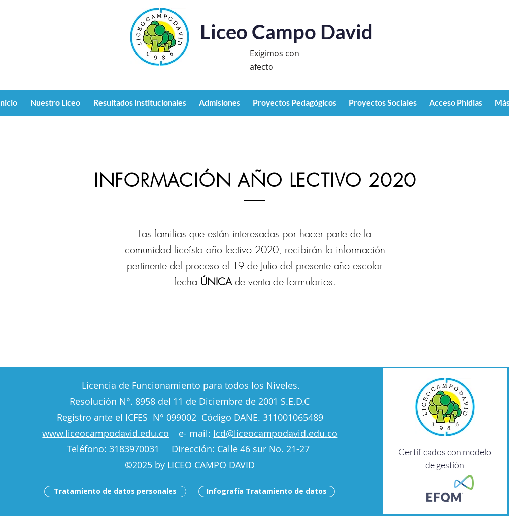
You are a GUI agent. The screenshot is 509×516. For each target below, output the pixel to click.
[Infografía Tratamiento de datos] (266, 491)
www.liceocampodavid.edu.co (105, 433)
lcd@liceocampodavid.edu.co (275, 433)
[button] (56, 102)
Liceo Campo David (286, 32)
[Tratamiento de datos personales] (115, 491)
